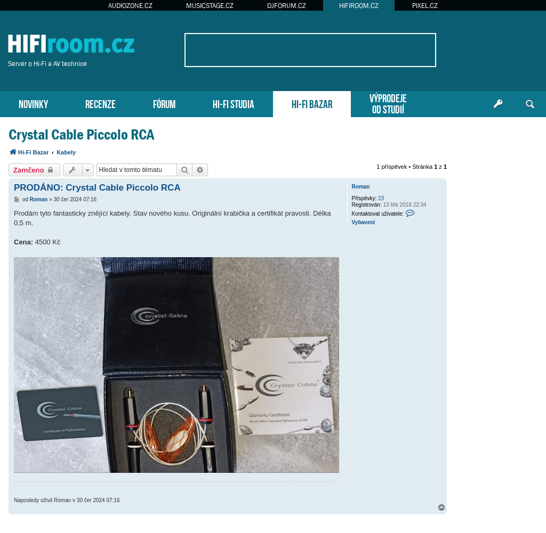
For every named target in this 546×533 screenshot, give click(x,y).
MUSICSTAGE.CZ (210, 6)
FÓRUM (164, 103)
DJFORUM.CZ (286, 6)
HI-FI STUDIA (233, 103)
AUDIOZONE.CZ (130, 6)
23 (381, 198)
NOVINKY (33, 103)
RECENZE (100, 103)
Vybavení (363, 222)
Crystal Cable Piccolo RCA (81, 134)
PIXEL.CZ (425, 6)
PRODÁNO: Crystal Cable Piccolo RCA (97, 188)
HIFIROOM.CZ (359, 6)
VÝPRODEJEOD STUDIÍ (388, 103)
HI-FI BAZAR (312, 103)
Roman (361, 187)
